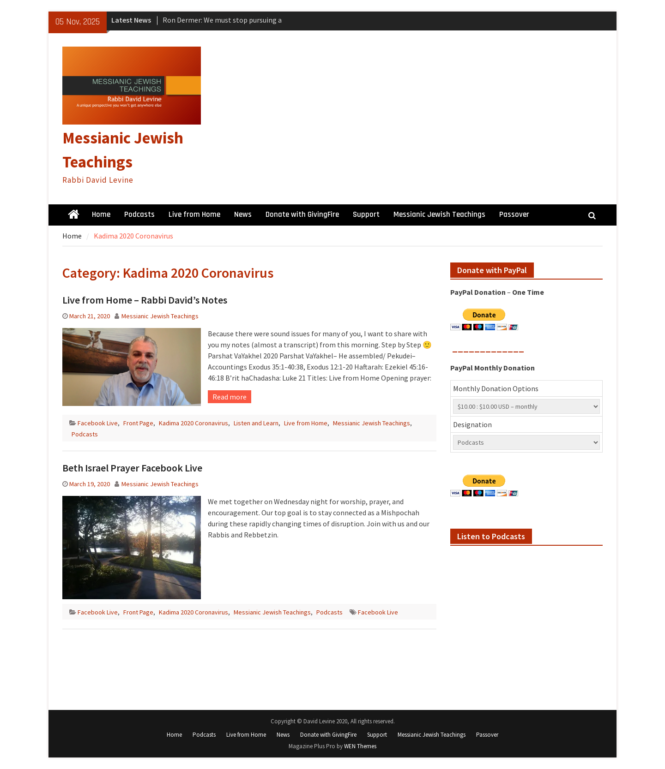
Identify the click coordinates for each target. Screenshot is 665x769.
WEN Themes (360, 746)
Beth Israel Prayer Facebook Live (132, 467)
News (243, 214)
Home (101, 214)
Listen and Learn (256, 423)
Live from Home (194, 214)
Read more (229, 396)
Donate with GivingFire (302, 214)
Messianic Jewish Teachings (439, 214)
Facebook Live (98, 423)
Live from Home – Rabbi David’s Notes (144, 299)
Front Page (138, 423)
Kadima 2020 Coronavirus (193, 423)
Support (366, 214)
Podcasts (139, 214)
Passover (514, 214)
